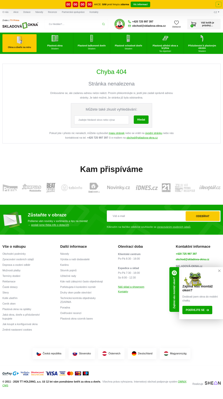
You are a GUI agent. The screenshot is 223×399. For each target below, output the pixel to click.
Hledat (141, 119)
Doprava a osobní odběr (16, 265)
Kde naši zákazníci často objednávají (81, 281)
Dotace (26, 12)
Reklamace (8, 281)
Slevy (5, 292)
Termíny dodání (11, 276)
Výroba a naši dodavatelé (75, 259)
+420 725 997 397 (186, 253)
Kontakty (94, 12)
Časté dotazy (10, 287)
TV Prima (14, 20)
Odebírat (202, 216)
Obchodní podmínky (14, 253)
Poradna (65, 307)
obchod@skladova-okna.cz (142, 137)
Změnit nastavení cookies (17, 329)
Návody (39, 12)
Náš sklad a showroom (131, 286)
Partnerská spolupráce (73, 12)
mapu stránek (117, 133)
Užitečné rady (68, 276)
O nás (5, 12)
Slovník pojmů (68, 270)
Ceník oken (9, 303)
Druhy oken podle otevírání (76, 292)
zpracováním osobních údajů (173, 227)
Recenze (52, 12)
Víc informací (140, 4)
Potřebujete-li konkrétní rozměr (78, 287)
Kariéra (64, 265)
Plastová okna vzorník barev (76, 318)
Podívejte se (197, 310)
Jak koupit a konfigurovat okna (20, 324)
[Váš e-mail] (164, 216)
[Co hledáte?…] (76, 24)
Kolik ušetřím (9, 298)
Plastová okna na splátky (16, 309)
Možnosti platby (11, 270)
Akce (15, 12)
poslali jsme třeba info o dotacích (50, 225)
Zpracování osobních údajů (18, 259)
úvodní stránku (153, 133)
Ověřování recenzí (71, 313)
